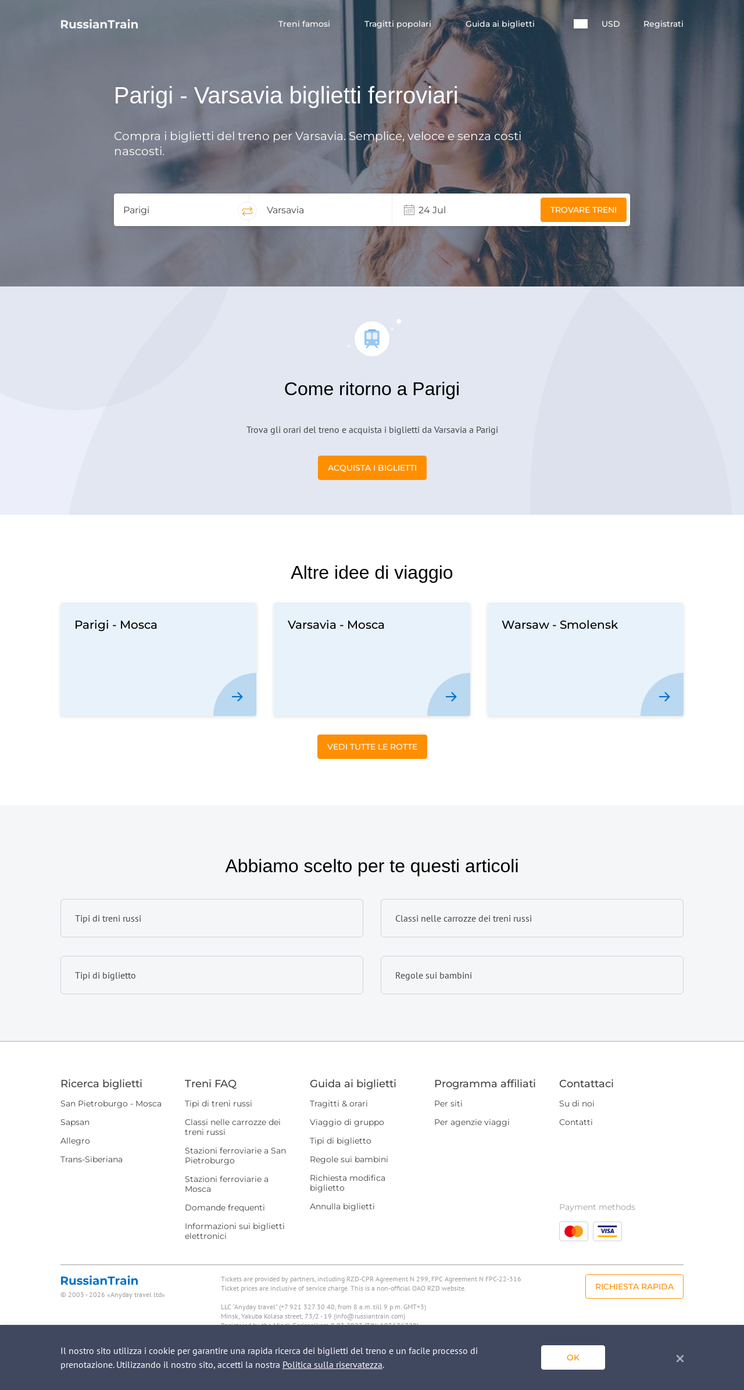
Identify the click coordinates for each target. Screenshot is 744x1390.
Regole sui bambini (349, 1159)
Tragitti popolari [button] (399, 24)
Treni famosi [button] (305, 24)
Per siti (448, 1103)
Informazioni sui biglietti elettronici (235, 1231)
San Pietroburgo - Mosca (111, 1103)
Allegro (75, 1140)
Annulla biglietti (342, 1206)
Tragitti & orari (339, 1103)
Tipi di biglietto (340, 1140)
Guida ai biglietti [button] (501, 24)
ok (573, 1357)
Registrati (663, 24)
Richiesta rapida (634, 1286)
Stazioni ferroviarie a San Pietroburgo (235, 1155)
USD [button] (611, 24)
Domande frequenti (225, 1207)
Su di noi (577, 1103)
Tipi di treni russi (218, 1103)
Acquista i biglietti (372, 468)
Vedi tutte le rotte (372, 746)
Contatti (576, 1122)
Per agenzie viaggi (472, 1122)
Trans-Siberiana (91, 1159)
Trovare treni (583, 210)
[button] (581, 23)
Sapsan (75, 1122)
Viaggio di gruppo (347, 1122)
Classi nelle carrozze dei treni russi (233, 1127)
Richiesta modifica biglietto (347, 1183)
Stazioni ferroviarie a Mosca (227, 1184)
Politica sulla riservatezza (332, 1364)
